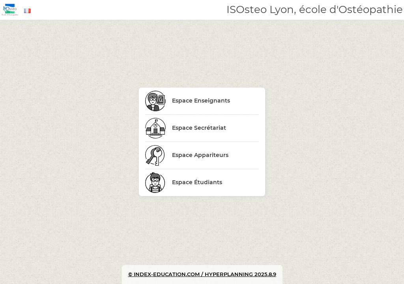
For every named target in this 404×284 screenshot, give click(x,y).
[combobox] (28, 11)
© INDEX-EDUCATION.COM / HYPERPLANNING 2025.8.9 (202, 274)
